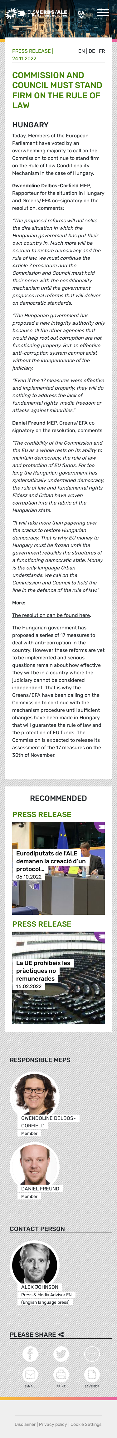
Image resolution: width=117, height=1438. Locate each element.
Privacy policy (53, 1424)
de (92, 51)
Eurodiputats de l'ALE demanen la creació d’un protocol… (51, 861)
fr (102, 51)
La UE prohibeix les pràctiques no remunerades (43, 970)
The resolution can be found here (51, 615)
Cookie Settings (86, 1424)
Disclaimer (25, 1424)
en (81, 51)
